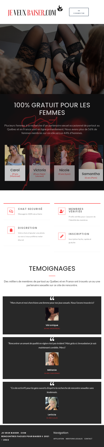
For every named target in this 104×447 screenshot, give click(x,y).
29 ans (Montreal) (15, 175)
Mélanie (52, 370)
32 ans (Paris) (91, 177)
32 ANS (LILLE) (52, 418)
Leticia (52, 414)
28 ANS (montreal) (52, 328)
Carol (15, 170)
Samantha (91, 174)
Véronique (52, 325)
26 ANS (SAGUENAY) (52, 373)
